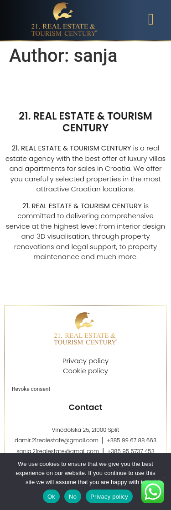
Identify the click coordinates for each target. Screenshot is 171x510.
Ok (51, 496)
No (73, 496)
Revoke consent (31, 389)
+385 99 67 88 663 (131, 440)
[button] (151, 19)
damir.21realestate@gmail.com (56, 440)
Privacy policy (109, 496)
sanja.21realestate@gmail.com (57, 451)
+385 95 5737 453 (131, 451)
